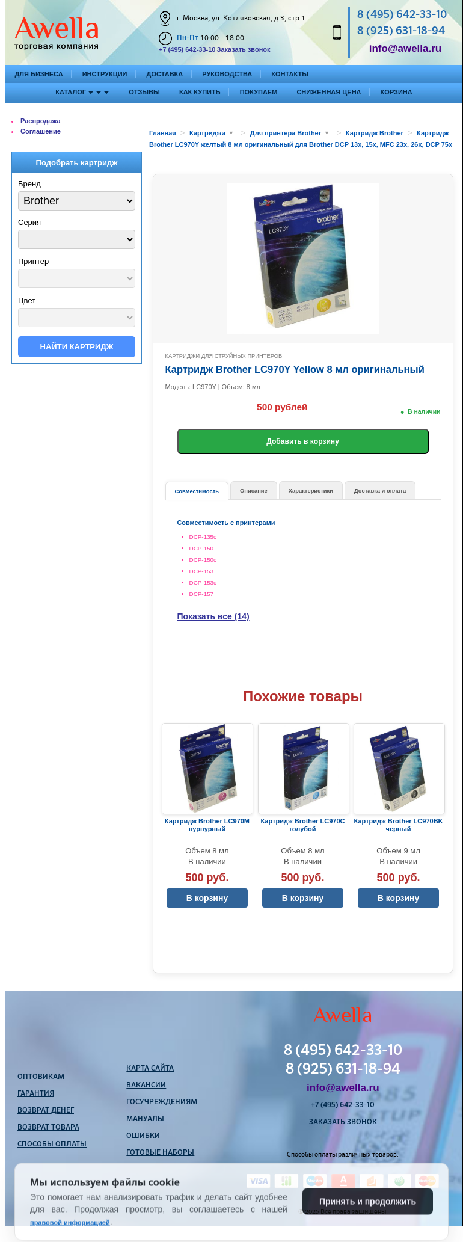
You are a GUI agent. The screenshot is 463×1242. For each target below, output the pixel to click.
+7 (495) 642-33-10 (187, 49)
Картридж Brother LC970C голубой (303, 824)
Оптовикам (40, 1077)
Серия (29, 222)
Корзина (396, 92)
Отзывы (144, 92)
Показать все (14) (213, 616)
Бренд (29, 183)
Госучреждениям (161, 1102)
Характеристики (311, 491)
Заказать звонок (243, 49)
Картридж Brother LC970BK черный (398, 824)
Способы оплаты (52, 1144)
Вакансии (146, 1085)
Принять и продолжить (367, 1227)
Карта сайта (150, 1068)
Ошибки (143, 1136)
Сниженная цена (328, 92)
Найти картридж (77, 346)
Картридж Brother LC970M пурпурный (207, 824)
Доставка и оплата (380, 491)
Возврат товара (48, 1127)
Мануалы (145, 1119)
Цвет (26, 300)
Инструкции (104, 74)
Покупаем (259, 92)
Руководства (227, 74)
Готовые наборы (160, 1153)
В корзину (207, 898)
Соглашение (40, 131)
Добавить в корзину (302, 441)
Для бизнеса (39, 74)
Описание (254, 491)
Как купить (200, 92)
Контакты (289, 74)
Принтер (33, 261)
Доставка (165, 74)
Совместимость (197, 491)
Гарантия (35, 1094)
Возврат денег (45, 1110)
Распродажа (40, 121)
